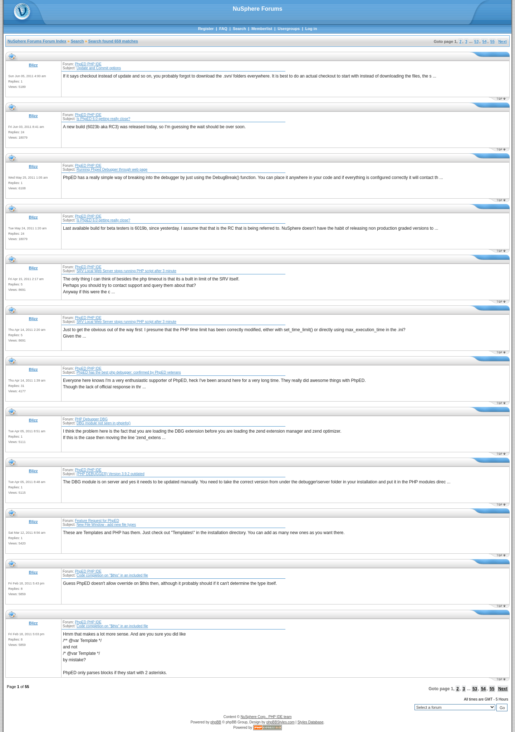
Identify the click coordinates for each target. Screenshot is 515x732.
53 (476, 41)
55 (492, 41)
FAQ (223, 28)
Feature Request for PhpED (97, 521)
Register (206, 28)
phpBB (215, 722)
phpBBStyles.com (280, 722)
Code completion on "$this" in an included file (112, 575)
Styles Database (311, 722)
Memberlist (261, 28)
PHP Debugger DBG (91, 419)
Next (502, 41)
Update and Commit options (99, 68)
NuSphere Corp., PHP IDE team (266, 717)
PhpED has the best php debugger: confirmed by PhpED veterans (129, 372)
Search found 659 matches (113, 41)
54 (484, 41)
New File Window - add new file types (106, 525)
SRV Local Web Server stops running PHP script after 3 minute (126, 271)
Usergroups (289, 28)
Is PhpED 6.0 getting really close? (103, 119)
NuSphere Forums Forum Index (37, 41)
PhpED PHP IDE (88, 64)
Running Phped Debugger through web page (112, 169)
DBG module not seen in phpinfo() (104, 423)
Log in (311, 28)
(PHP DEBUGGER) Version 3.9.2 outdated (110, 474)
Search (239, 28)
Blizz (33, 65)
